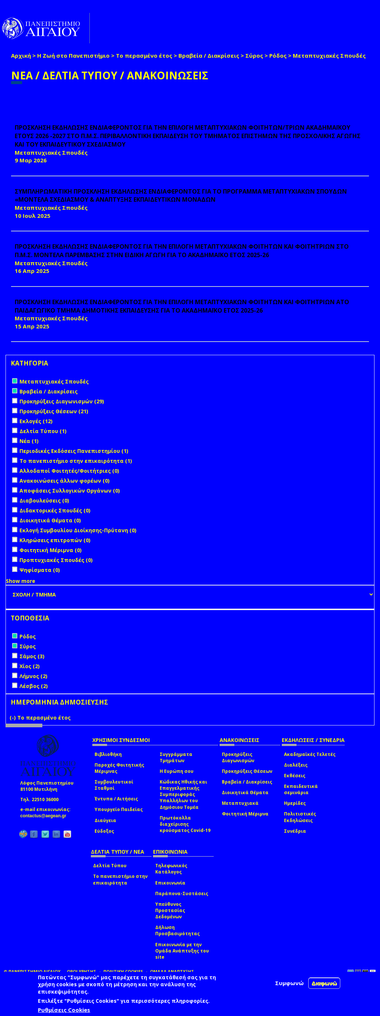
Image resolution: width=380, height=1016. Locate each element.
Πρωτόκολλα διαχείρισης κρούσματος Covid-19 (185, 824)
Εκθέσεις (294, 775)
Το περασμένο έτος (144, 55)
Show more (20, 580)
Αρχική (21, 55)
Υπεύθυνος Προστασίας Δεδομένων (170, 910)
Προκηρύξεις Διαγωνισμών (238, 757)
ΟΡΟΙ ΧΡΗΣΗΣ (81, 971)
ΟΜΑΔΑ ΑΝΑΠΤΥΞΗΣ (172, 971)
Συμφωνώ (289, 983)
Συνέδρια (295, 831)
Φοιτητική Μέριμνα (245, 814)
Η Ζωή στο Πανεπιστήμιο (73, 55)
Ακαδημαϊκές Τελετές (309, 754)
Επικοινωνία (170, 883)
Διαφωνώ (324, 983)
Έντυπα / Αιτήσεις (116, 799)
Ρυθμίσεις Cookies (64, 1009)
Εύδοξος (104, 831)
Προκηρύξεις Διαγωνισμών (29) (61, 401)
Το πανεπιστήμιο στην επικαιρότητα (120, 879)
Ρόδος (278, 55)
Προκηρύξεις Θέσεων (247, 771)
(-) (13, 717)
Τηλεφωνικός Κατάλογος (171, 868)
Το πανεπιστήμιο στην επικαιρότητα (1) (75, 460)
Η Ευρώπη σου (176, 771)
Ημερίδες (295, 803)
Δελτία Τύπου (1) (43, 431)
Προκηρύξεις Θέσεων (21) (53, 411)
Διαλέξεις (296, 765)
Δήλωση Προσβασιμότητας (177, 930)
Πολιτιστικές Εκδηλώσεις (300, 817)
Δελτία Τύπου (110, 865)
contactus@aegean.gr (45, 815)
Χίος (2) (29, 666)
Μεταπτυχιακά (240, 803)
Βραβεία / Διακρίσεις (208, 55)
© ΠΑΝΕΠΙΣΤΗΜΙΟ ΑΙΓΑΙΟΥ (32, 971)
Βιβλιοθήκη (108, 754)
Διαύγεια (105, 820)
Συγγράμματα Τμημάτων (176, 757)
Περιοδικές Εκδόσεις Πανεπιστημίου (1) (73, 450)
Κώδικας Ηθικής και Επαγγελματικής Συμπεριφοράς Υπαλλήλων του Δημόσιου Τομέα (183, 794)
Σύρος (254, 55)
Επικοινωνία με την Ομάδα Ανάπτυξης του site (182, 950)
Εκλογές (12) (36, 421)
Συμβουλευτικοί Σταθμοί (114, 785)
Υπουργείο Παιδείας (119, 809)
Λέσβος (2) (33, 685)
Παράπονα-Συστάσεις (181, 893)
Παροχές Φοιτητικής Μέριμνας (119, 768)
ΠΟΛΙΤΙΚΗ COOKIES (123, 971)
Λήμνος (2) (33, 676)
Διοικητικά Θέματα (245, 792)
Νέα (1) (29, 440)
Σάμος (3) (32, 656)
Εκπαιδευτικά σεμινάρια (301, 789)
